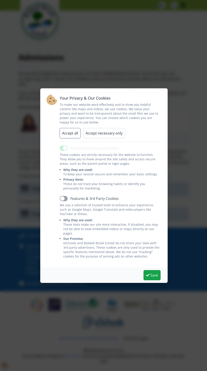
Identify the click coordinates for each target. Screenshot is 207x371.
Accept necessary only (104, 133)
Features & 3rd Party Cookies (94, 198)
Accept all (70, 133)
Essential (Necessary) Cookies (94, 148)
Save (152, 275)
